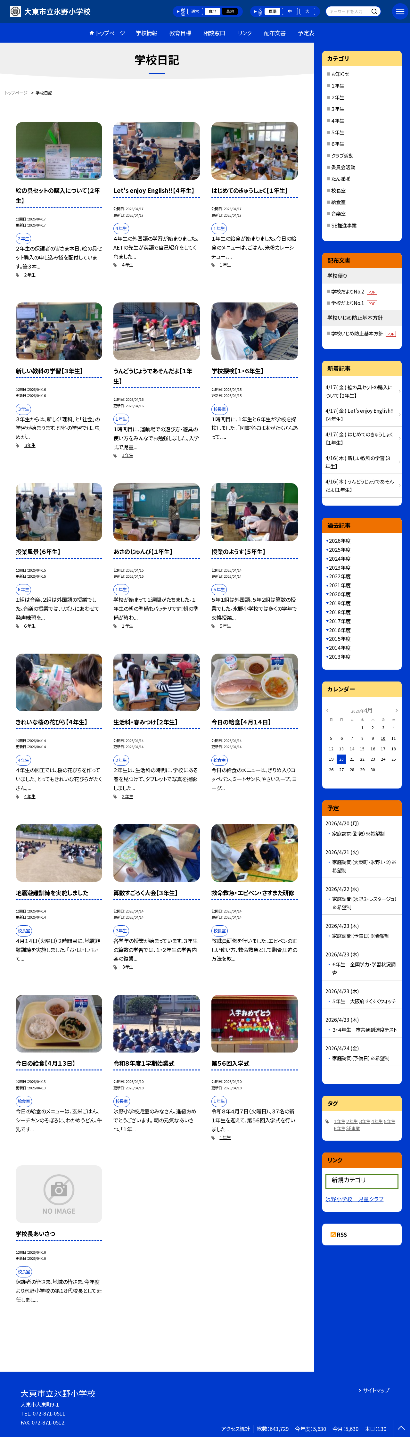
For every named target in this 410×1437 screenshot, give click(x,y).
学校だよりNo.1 (354, 302)
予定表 (306, 33)
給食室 (338, 201)
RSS (342, 1234)
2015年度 (340, 638)
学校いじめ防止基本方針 (363, 333)
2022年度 (340, 576)
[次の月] (397, 710)
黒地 (230, 11)
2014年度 (340, 647)
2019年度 (340, 603)
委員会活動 (343, 166)
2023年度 (340, 567)
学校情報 (146, 33)
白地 (212, 11)
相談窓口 (214, 33)
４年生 (127, 265)
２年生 (30, 275)
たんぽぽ (340, 178)
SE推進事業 (344, 225)
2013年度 (340, 656)
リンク (245, 33)
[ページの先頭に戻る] (401, 1428)
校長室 (338, 190)
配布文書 (275, 33)
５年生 (225, 626)
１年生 (225, 265)
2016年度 (340, 630)
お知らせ (340, 73)
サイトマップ (376, 1390)
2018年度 (340, 612)
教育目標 (180, 33)
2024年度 (340, 558)
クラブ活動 (342, 155)
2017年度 (340, 621)
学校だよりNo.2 (354, 291)
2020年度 (340, 594)
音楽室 (338, 213)
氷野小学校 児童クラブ (354, 1199)
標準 (272, 11)
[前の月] (327, 710)
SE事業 (353, 1128)
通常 (195, 11)
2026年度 (340, 540)
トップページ (110, 33)
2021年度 (340, 585)
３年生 (30, 445)
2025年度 (340, 549)
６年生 (30, 626)
